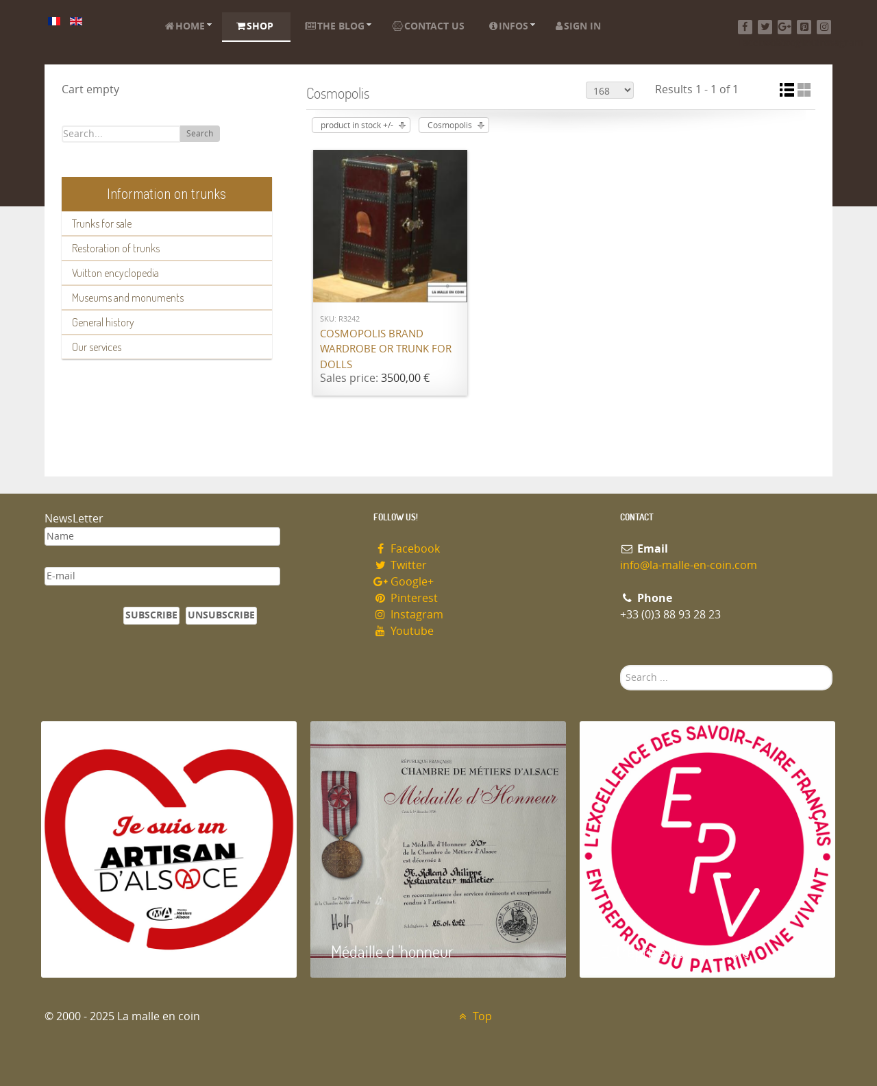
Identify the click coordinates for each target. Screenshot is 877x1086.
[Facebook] (745, 27)
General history (103, 322)
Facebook (406, 548)
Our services (96, 347)
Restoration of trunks (116, 248)
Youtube (403, 631)
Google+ (403, 581)
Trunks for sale (102, 223)
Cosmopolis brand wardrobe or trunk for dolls (386, 349)
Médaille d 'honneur (392, 951)
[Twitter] (765, 27)
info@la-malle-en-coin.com (688, 565)
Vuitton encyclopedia (115, 273)
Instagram (408, 614)
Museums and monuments (128, 297)
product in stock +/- (357, 125)
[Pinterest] (804, 27)
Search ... (620, 665)
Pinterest (405, 598)
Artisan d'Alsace (111, 951)
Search (199, 133)
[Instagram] (824, 27)
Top (474, 1016)
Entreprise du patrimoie (675, 951)
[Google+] (785, 27)
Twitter (400, 565)
